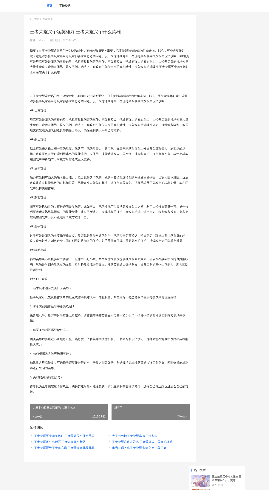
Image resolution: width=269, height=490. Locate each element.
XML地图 (91, 484)
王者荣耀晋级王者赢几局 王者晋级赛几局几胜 (64, 453)
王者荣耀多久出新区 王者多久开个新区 (60, 447)
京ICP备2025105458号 (75, 484)
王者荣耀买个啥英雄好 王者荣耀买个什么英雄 (64, 441)
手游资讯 (64, 5)
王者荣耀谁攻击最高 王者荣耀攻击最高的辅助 (136, 447)
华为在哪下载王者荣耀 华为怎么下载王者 (133, 453)
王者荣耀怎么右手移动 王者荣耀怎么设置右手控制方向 (226, 188)
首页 (49, 5)
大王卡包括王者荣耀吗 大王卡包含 (129, 441)
